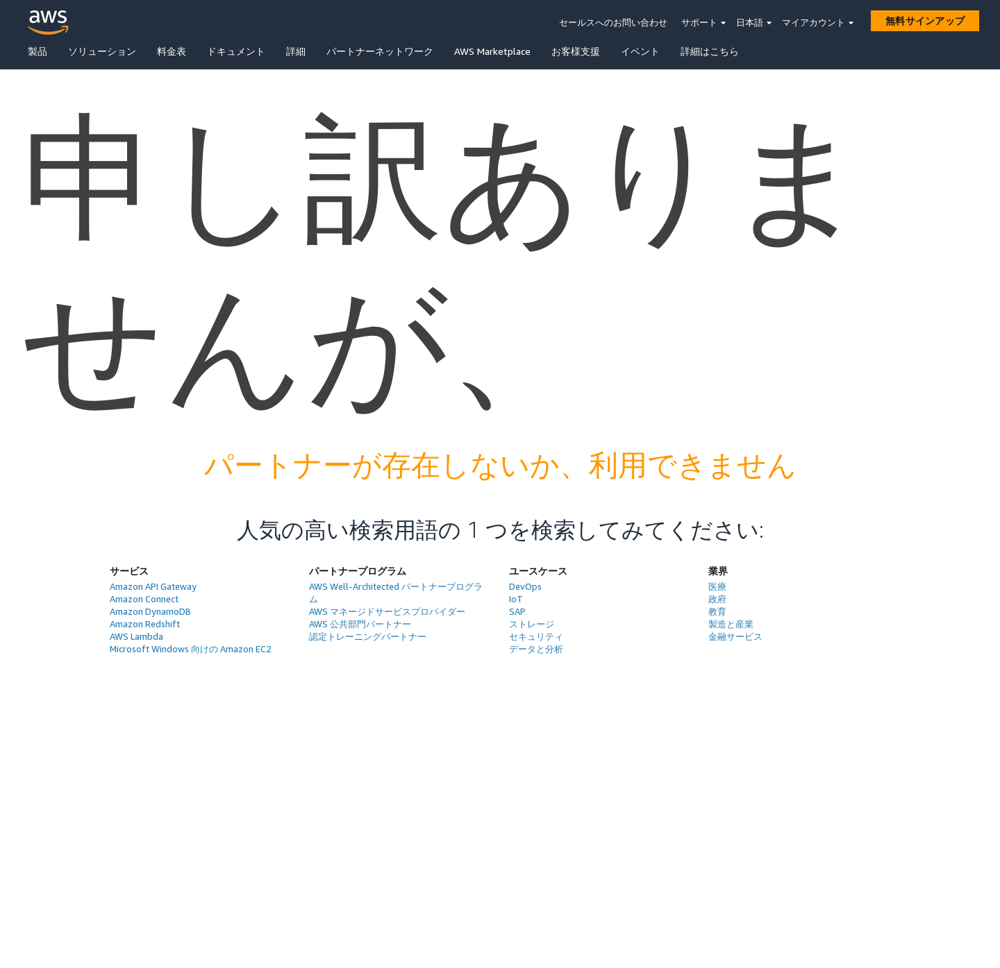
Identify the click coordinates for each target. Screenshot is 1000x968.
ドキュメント (236, 51)
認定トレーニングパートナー (367, 636)
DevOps (525, 586)
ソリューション (102, 51)
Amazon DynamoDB (150, 611)
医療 (717, 586)
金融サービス (735, 636)
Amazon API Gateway (153, 586)
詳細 (296, 51)
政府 (717, 598)
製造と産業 (730, 623)
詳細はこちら (710, 51)
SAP (517, 611)
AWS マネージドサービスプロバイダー (387, 611)
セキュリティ (536, 636)
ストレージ (531, 623)
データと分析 (536, 648)
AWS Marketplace (492, 51)
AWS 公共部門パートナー (360, 623)
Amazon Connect (144, 598)
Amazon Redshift (145, 623)
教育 (717, 611)
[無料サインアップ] (925, 20)
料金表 (171, 51)
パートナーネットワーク (379, 51)
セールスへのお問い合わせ (613, 22)
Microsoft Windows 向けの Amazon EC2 (191, 648)
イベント (640, 51)
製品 (37, 51)
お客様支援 (575, 51)
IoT (516, 598)
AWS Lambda (136, 636)
